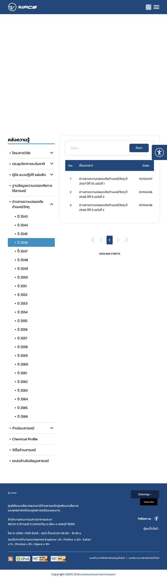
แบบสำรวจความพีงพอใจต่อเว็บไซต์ (144, 558)
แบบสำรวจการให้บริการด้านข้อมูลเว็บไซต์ (107, 558)
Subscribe (149, 502)
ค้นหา (139, 148)
